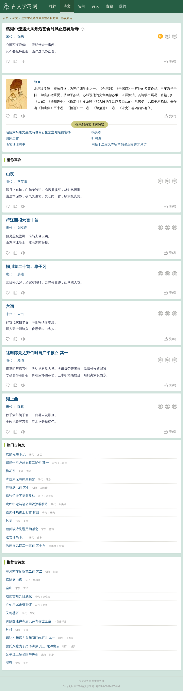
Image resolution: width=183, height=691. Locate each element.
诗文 (67, 6)
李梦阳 (22, 181)
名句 (81, 6)
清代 (37, 596)
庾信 (61, 545)
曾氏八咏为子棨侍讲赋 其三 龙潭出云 (33, 646)
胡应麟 (44, 487)
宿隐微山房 (14, 580)
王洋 (25, 588)
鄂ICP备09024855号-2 (108, 686)
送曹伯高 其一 (16, 537)
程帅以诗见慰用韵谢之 (22, 529)
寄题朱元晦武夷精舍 (20, 479)
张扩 (25, 663)
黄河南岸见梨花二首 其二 (24, 571)
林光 (52, 512)
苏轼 (32, 613)
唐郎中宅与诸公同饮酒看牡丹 (27, 504)
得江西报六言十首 (22, 220)
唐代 (9, 274)
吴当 (25, 521)
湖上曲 (12, 399)
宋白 (20, 314)
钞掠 (9, 520)
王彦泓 (69, 638)
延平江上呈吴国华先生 (22, 654)
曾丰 (39, 537)
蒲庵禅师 (61, 621)
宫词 (10, 306)
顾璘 (20, 360)
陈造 (51, 529)
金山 (9, 588)
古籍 (109, 6)
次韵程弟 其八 (16, 454)
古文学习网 (24, 6)
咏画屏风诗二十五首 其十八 (26, 545)
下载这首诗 (23, 62)
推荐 (52, 6)
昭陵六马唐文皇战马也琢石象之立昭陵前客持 (38, 132)
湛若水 (49, 496)
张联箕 (46, 596)
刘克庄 (22, 228)
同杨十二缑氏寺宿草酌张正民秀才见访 (119, 144)
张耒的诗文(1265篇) (89, 124)
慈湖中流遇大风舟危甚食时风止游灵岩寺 (46, 18)
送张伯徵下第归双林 (20, 496)
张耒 (20, 36)
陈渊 (51, 654)
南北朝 (52, 545)
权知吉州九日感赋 (19, 596)
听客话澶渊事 (15, 144)
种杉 (9, 629)
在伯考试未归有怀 (19, 604)
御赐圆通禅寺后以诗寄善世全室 (28, 621)
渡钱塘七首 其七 (17, 487)
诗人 (95, 6)
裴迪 (20, 274)
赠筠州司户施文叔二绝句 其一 (27, 462)
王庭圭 (63, 462)
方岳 (39, 454)
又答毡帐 (12, 613)
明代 (9, 181)
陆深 (55, 571)
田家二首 (12, 138)
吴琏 (25, 629)
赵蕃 (45, 605)
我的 (122, 6)
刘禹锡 (62, 504)
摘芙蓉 (96, 132)
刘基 (29, 471)
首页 (6, 18)
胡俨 (72, 646)
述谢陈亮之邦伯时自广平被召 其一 (37, 353)
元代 (17, 521)
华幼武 (36, 580)
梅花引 (11, 471)
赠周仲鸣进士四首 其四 (22, 512)
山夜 (10, 174)
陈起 (20, 406)
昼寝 (9, 662)
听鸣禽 (96, 138)
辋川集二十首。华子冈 (26, 266)
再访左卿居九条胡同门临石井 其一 (30, 638)
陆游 (48, 479)
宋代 (9, 36)
